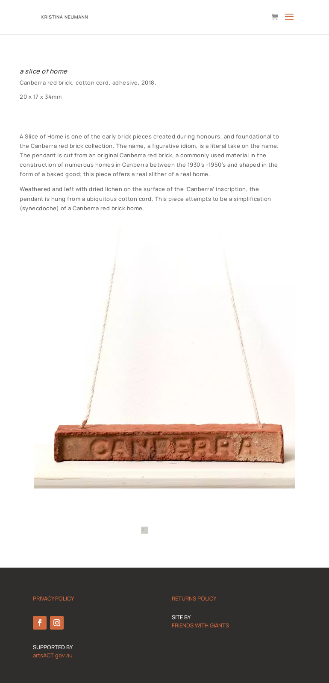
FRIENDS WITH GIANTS (200, 625)
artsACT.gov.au (53, 655)
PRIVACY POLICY (53, 598)
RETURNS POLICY (194, 598)
